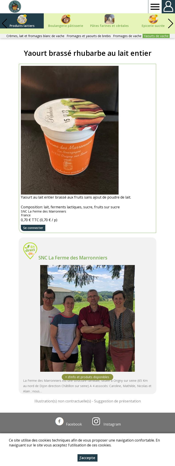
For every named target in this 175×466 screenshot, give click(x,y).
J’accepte (87, 457)
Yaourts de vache (156, 36)
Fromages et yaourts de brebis (89, 36)
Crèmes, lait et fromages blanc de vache (35, 36)
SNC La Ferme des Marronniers (72, 258)
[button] (170, 23)
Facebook (68, 424)
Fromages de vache (127, 36)
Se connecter (33, 228)
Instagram (106, 424)
